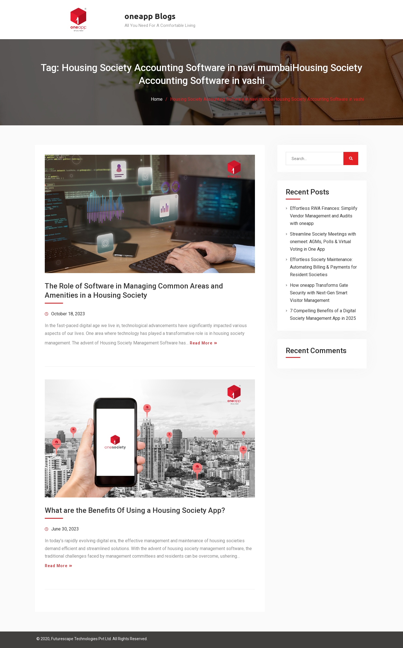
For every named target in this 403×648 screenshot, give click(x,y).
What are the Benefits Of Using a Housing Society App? (135, 510)
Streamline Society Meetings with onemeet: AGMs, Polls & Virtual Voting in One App (323, 241)
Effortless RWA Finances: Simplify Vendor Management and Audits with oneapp (323, 216)
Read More (201, 343)
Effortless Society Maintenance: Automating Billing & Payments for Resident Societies (323, 267)
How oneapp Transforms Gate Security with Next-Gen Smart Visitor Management (319, 293)
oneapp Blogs (150, 16)
